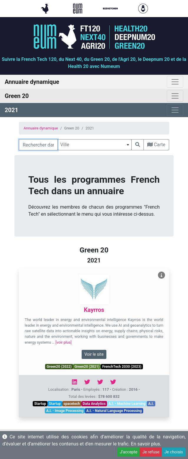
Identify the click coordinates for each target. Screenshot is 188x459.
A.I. (151, 404)
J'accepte (128, 452)
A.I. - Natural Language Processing (114, 411)
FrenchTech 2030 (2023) (121, 367)
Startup (40, 404)
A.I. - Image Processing (64, 411)
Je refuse (150, 452)
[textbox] (94, 144)
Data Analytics (94, 404)
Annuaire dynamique (41, 128)
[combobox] (94, 144)
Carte (156, 144)
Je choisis (173, 452)
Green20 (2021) (87, 367)
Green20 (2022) (59, 367)
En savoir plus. (146, 444)
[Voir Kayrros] (161, 275)
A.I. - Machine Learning (127, 404)
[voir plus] (63, 342)
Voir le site (93, 354)
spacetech (72, 404)
